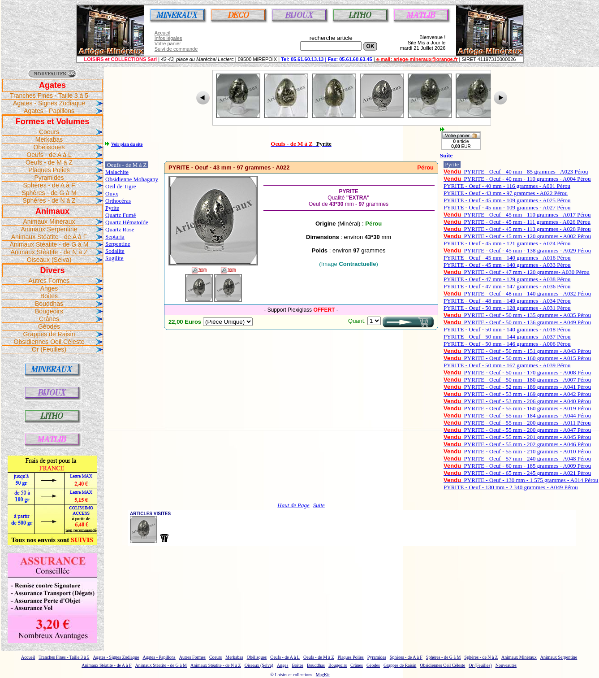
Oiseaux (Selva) (49, 259)
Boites (49, 296)
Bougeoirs (49, 311)
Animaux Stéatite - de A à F (49, 236)
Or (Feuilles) (49, 349)
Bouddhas (49, 303)
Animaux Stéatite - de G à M (49, 244)
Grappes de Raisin (49, 334)
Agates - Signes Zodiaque (49, 103)
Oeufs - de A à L (48, 154)
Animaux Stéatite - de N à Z (49, 252)
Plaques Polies (49, 170)
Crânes (49, 318)
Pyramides (49, 177)
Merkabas (49, 139)
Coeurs (49, 131)
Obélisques (49, 147)
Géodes (49, 326)
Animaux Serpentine (49, 229)
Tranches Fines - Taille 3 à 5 (49, 95)
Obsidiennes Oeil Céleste (49, 341)
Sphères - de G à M (49, 192)
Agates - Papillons (49, 110)
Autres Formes (49, 280)
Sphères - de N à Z (48, 200)
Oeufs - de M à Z (49, 162)
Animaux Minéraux (49, 221)
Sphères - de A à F (49, 185)
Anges (49, 288)
